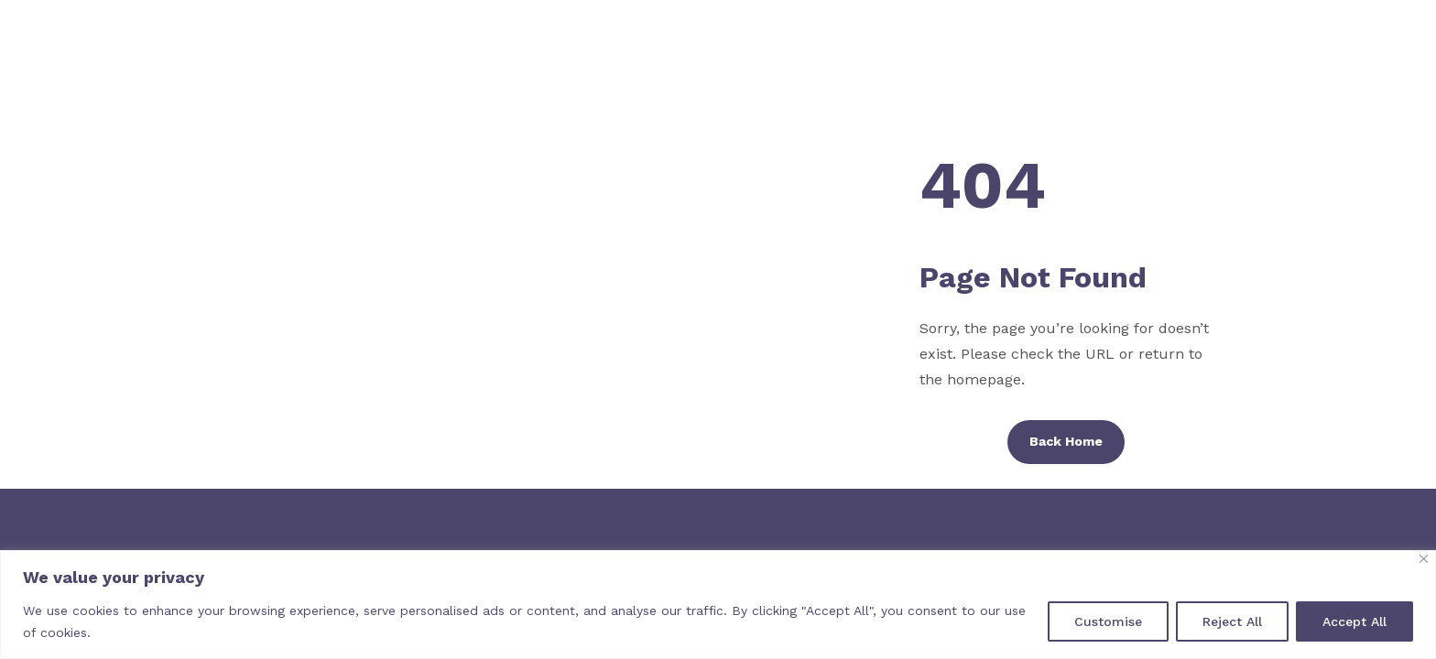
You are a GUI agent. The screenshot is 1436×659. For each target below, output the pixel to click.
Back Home (1066, 441)
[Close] (1424, 559)
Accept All (1354, 621)
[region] (718, 604)
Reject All (1232, 621)
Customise (1108, 621)
